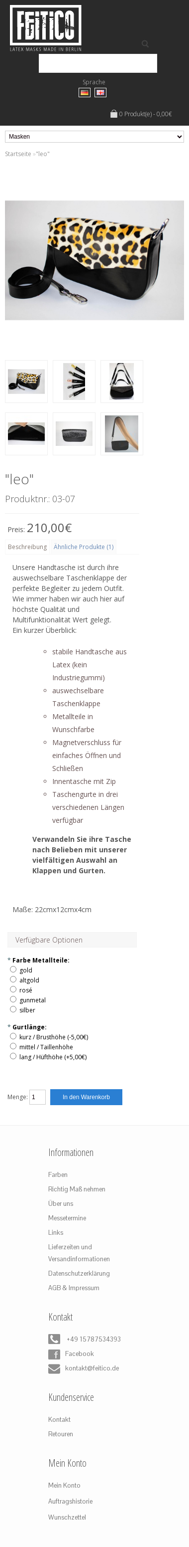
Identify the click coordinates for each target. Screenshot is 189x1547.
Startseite (18, 154)
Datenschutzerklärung (79, 1273)
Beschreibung (27, 547)
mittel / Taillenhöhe (46, 1047)
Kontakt (59, 1419)
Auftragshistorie (70, 1501)
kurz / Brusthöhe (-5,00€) (53, 1037)
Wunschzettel (67, 1517)
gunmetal (32, 1000)
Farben (58, 1174)
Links (55, 1232)
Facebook (71, 1354)
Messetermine (67, 1218)
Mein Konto (64, 1485)
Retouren (60, 1434)
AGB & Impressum (73, 1288)
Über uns (60, 1203)
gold (25, 970)
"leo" (43, 154)
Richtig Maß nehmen (76, 1189)
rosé (25, 990)
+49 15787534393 (84, 1340)
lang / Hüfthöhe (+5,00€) (53, 1057)
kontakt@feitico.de (83, 1369)
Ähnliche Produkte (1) (83, 547)
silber (27, 1010)
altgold (29, 980)
